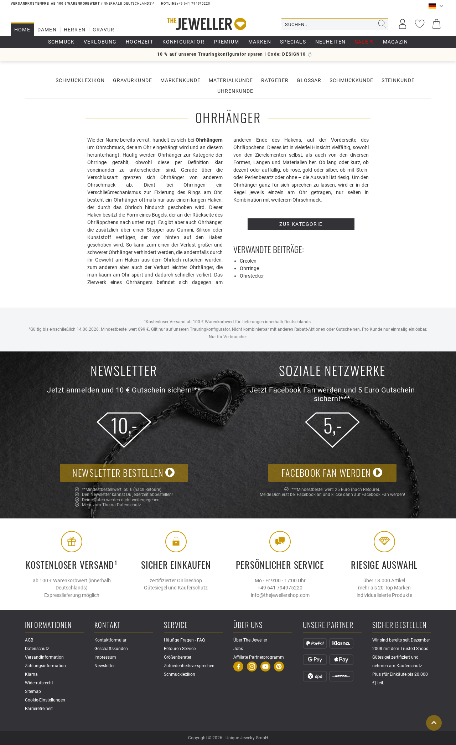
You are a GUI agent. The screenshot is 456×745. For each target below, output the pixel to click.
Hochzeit (139, 42)
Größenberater (177, 657)
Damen (47, 29)
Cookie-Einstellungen (45, 700)
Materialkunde (231, 80)
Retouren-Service (180, 648)
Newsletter (104, 665)
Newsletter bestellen (123, 473)
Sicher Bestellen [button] (399, 625)
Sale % (364, 42)
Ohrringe (249, 268)
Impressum (105, 657)
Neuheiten (330, 42)
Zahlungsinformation (45, 665)
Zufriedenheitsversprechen (189, 665)
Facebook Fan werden (332, 473)
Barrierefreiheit (39, 708)
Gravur (103, 29)
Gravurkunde (132, 80)
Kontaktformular (110, 640)
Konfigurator (183, 42)
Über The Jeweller (250, 640)
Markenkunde (180, 80)
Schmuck (61, 42)
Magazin (395, 42)
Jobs (238, 648)
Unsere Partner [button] (328, 625)
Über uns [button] (248, 625)
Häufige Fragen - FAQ (184, 640)
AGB (29, 640)
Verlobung (100, 42)
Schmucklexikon (80, 80)
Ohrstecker (252, 276)
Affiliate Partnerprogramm (258, 657)
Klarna (31, 674)
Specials (293, 42)
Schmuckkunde (351, 80)
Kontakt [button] (107, 625)
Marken (259, 42)
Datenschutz (129, 504)
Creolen (248, 261)
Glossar (309, 80)
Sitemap (33, 691)
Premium (226, 42)
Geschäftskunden (111, 648)
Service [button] (176, 625)
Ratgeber (275, 80)
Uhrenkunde (235, 91)
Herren (75, 29)
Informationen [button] (48, 625)
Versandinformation (44, 657)
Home (22, 29)
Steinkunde (398, 80)
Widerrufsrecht (39, 682)
